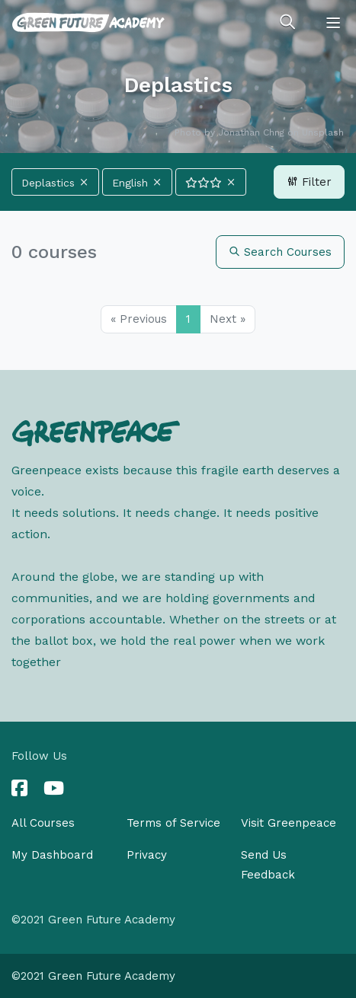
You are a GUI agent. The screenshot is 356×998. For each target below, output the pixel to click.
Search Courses (280, 252)
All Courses (43, 823)
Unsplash (323, 132)
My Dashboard (52, 855)
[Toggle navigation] (333, 23)
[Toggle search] (287, 23)
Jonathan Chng (251, 132)
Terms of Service (173, 823)
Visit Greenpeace (288, 823)
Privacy (147, 855)
